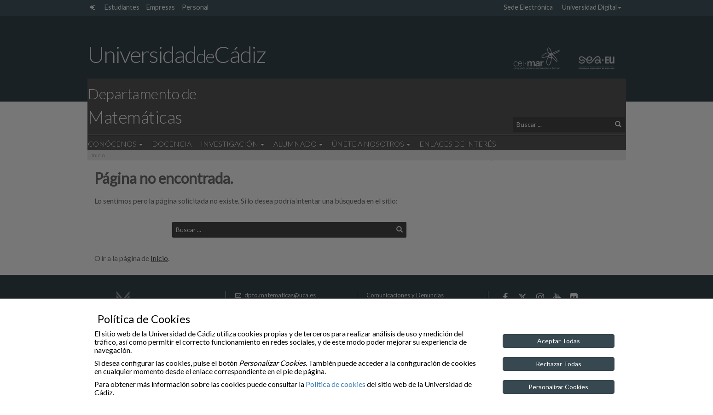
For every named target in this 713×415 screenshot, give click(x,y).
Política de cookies (335, 384)
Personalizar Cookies (558, 387)
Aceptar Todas (558, 341)
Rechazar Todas (558, 364)
